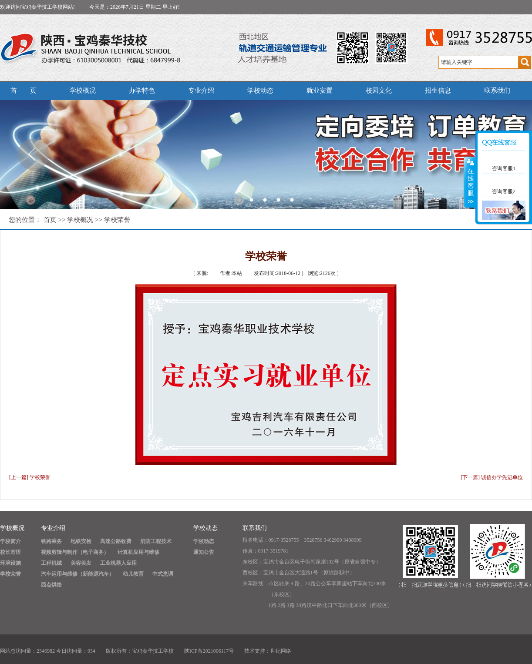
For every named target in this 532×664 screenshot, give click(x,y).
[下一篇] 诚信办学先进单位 (492, 477)
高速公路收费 (115, 541)
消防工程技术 (156, 541)
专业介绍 (201, 90)
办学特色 (142, 90)
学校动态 (260, 90)
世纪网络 (280, 651)
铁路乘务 (51, 541)
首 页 (23, 90)
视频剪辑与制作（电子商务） (75, 552)
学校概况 (83, 90)
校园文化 (379, 90)
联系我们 (497, 90)
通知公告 (203, 552)
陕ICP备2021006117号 (209, 651)
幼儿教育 (133, 574)
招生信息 (438, 90)
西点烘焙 (51, 585)
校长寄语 (10, 552)
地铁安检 (81, 541)
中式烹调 (162, 574)
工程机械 (51, 563)
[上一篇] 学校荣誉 (30, 477)
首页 (50, 219)
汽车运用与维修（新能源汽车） (77, 574)
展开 (470, 182)
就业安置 (319, 90)
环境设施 (10, 563)
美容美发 (81, 563)
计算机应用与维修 (138, 552)
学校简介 (10, 541)
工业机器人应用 (118, 563)
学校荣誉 (117, 219)
